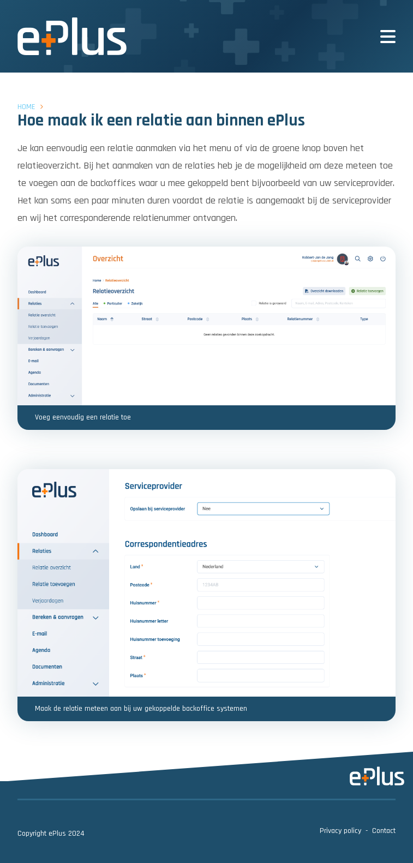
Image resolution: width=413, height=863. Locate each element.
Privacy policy (340, 831)
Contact (384, 831)
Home (26, 107)
